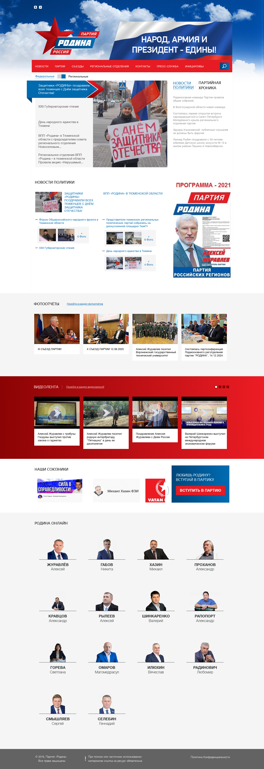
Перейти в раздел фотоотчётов (85, 304)
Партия (60, 66)
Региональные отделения (109, 66)
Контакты (143, 66)
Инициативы (194, 66)
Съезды (78, 66)
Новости (41, 66)
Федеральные (44, 76)
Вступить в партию (200, 490)
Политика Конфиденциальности (210, 757)
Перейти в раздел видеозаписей (85, 387)
